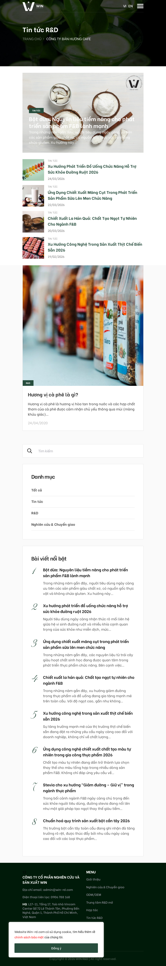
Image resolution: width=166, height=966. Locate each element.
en (130, 5)
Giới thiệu (93, 879)
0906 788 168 (60, 897)
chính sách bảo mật (29, 937)
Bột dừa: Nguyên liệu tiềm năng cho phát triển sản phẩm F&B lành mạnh (82, 122)
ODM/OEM (93, 894)
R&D (34, 512)
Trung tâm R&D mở (99, 902)
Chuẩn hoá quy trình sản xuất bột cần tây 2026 (86, 820)
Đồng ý (56, 948)
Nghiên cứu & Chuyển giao (53, 524)
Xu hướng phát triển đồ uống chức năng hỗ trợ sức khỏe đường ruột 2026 (92, 169)
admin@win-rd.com (58, 889)
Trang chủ (32, 38)
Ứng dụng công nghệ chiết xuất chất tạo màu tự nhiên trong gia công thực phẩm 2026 (87, 751)
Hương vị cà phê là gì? (53, 394)
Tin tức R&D (94, 917)
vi (124, 5)
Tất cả (36, 489)
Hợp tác (92, 909)
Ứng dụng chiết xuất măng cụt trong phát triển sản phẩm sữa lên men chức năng (92, 195)
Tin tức (36, 110)
